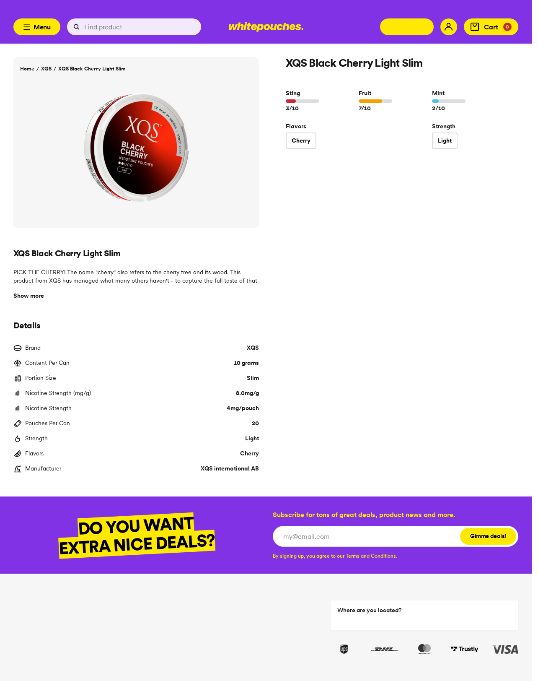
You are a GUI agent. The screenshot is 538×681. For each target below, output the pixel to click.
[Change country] (407, 26)
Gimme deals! (488, 536)
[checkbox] (335, 556)
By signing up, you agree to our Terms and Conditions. (335, 556)
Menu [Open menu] (36, 27)
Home (27, 68)
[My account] (448, 26)
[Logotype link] (266, 27)
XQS (46, 68)
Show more (28, 295)
